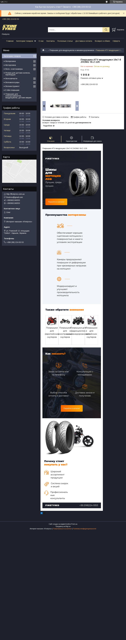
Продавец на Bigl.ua (63, 526)
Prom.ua (74, 524)
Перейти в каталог (56, 202)
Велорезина (10, 61)
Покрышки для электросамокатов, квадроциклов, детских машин (18, 96)
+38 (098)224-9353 (88, 505)
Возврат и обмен (102, 41)
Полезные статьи (65, 41)
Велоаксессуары (12, 82)
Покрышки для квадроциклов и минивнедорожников (71, 50)
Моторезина (10, 65)
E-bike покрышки (12, 90)
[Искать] (106, 29)
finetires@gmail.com (14, 197)
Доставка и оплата (83, 41)
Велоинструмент (12, 86)
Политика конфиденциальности (84, 529)
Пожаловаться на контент (62, 529)
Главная (9, 41)
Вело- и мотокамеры (14, 69)
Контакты (50, 41)
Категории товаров (24, 41)
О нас (41, 41)
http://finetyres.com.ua (15, 194)
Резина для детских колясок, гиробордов (17, 74)
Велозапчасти (11, 78)
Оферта (116, 41)
